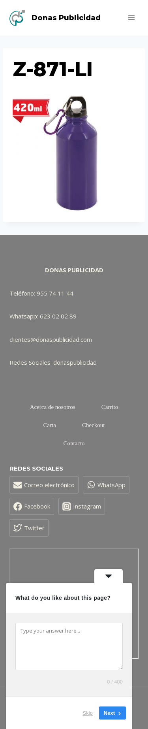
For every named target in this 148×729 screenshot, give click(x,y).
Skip (88, 713)
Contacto (73, 443)
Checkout (93, 425)
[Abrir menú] (131, 17)
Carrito (109, 407)
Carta (49, 425)
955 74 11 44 (55, 293)
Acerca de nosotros (52, 407)
